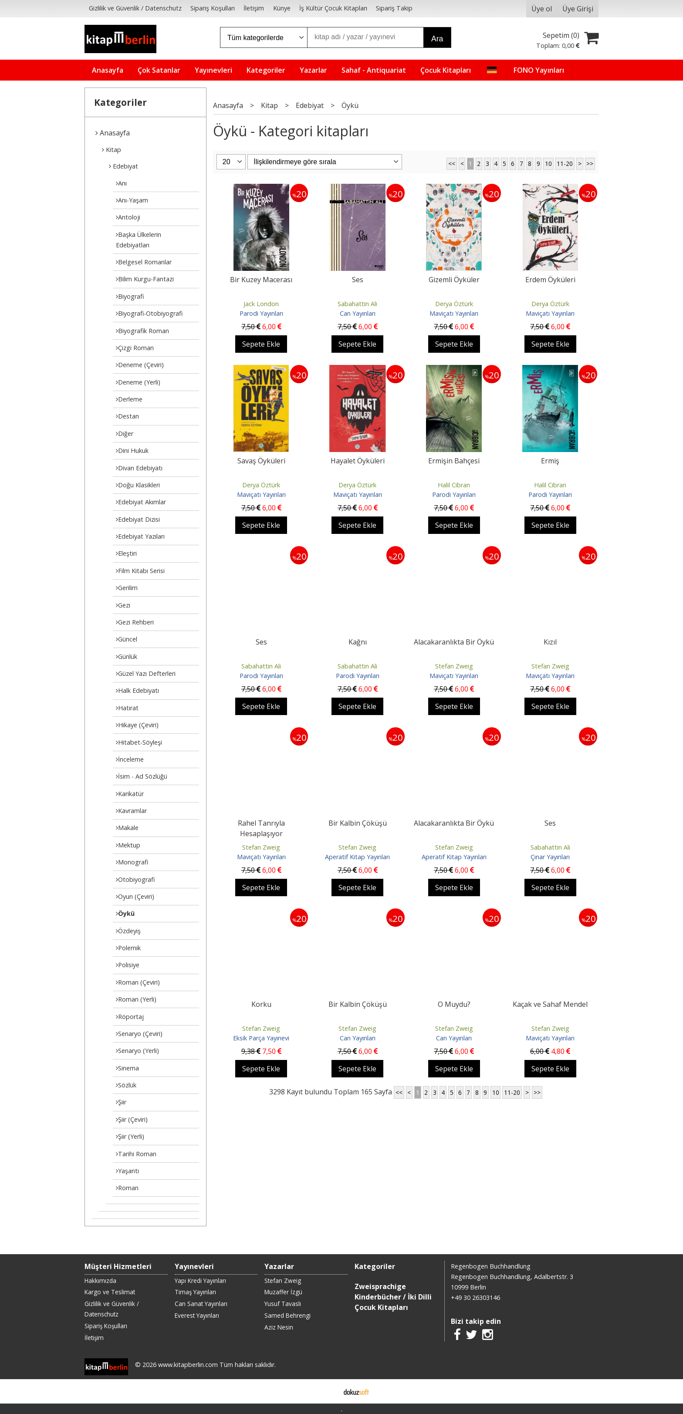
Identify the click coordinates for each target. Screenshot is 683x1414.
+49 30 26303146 (475, 1297)
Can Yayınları (357, 313)
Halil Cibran (454, 485)
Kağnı (357, 642)
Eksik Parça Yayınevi (261, 1038)
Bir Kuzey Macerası (261, 279)
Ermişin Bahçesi (454, 461)
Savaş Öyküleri (261, 461)
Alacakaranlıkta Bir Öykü (454, 642)
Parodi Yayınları (261, 313)
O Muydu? (454, 1004)
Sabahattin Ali (357, 304)
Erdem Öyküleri (550, 279)
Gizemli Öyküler (454, 279)
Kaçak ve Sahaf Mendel (550, 1004)
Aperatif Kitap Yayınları (357, 857)
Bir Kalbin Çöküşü (357, 823)
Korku (261, 1004)
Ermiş (550, 461)
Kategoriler (120, 102)
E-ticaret (328, 1391)
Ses (357, 279)
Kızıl (550, 642)
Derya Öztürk (454, 304)
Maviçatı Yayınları (453, 313)
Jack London (261, 304)
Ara (437, 38)
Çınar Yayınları (550, 857)
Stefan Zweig (454, 666)
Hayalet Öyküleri (358, 461)
